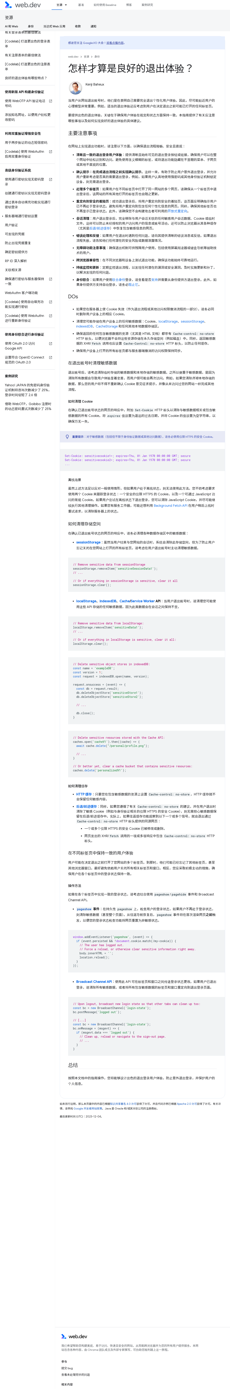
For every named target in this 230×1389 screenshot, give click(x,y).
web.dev (73, 56)
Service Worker (143, 601)
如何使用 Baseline (105, 5)
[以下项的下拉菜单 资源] (67, 4)
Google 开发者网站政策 (88, 1108)
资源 (9, 17)
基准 (81, 5)
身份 (97, 56)
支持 (154, 280)
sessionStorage (192, 322)
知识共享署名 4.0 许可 (123, 1104)
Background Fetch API (170, 506)
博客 (129, 5)
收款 (78, 26)
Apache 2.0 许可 (187, 1104)
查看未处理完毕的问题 (75, 1375)
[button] (27, 216)
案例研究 (147, 5)
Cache (124, 601)
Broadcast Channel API (94, 982)
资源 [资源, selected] (59, 5)
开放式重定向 (177, 211)
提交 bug (67, 1368)
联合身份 (118, 280)
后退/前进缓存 (99, 228)
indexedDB (84, 326)
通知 (93, 26)
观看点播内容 (115, 43)
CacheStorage (107, 326)
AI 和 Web (11, 26)
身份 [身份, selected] (31, 26)
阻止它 (133, 285)
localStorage (168, 322)
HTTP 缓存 (84, 794)
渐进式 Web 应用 (54, 26)
